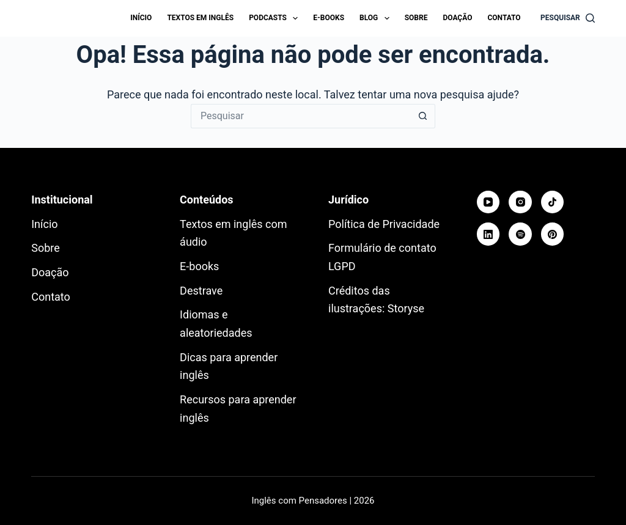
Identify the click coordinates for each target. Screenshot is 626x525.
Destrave (201, 290)
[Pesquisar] (567, 18)
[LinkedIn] (488, 234)
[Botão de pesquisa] (423, 116)
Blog (376, 18)
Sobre (416, 17)
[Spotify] (520, 234)
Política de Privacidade (384, 224)
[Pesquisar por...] (301, 116)
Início (141, 17)
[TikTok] (552, 202)
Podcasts (276, 18)
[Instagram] (520, 202)
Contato (503, 17)
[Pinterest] (552, 234)
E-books (328, 17)
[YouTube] (488, 202)
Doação (457, 17)
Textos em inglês (200, 17)
